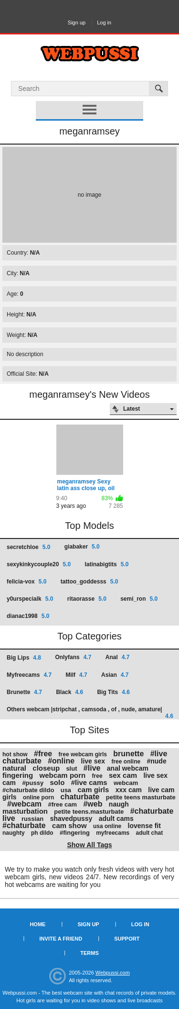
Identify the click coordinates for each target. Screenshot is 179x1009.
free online (125, 761)
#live (92, 768)
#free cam (62, 804)
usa (66, 790)
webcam (126, 782)
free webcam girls (83, 754)
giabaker (82, 546)
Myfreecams (29, 675)
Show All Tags (89, 845)
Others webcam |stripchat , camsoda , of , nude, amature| (90, 712)
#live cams (89, 782)
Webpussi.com (112, 972)
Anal (117, 657)
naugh (119, 804)
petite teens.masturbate (89, 811)
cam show (69, 825)
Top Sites (89, 730)
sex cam (123, 775)
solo (57, 782)
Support (126, 939)
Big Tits (113, 692)
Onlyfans (73, 657)
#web (92, 804)
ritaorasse (86, 598)
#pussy (32, 782)
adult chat (149, 833)
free (97, 776)
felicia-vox (26, 581)
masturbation (25, 811)
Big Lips (24, 657)
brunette (128, 754)
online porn (38, 797)
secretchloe (28, 547)
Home (37, 924)
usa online (107, 826)
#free (43, 754)
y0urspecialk (30, 598)
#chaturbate (24, 825)
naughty (13, 833)
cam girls (93, 789)
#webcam (24, 804)
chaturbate (80, 797)
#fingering (75, 832)
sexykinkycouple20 (39, 564)
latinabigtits (106, 564)
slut (71, 768)
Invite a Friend (61, 939)
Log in (104, 22)
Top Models (89, 525)
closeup (46, 768)
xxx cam (129, 790)
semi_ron (139, 598)
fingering (17, 775)
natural (14, 768)
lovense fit (144, 826)
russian (32, 818)
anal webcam (127, 768)
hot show (15, 754)
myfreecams (112, 833)
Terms (89, 953)
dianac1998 (28, 616)
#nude (156, 761)
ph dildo (42, 833)
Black (69, 692)
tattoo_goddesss (89, 581)
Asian (114, 675)
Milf (76, 675)
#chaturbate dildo (28, 790)
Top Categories (89, 636)
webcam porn (63, 775)
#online (61, 761)
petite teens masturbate (141, 797)
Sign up (76, 22)
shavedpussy (71, 818)
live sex (93, 761)
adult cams (116, 818)
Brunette (24, 692)
